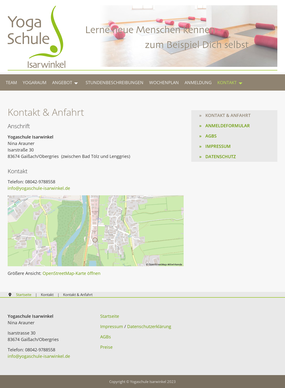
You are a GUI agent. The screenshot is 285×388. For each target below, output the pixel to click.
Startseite (109, 316)
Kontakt (227, 82)
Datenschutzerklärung (149, 326)
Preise (106, 347)
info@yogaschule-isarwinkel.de (39, 188)
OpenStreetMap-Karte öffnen (71, 273)
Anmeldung (198, 82)
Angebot (62, 82)
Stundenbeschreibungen (114, 82)
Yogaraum (34, 82)
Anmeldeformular (227, 125)
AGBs (211, 136)
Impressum (218, 146)
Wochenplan (164, 82)
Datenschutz (220, 156)
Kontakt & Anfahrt (228, 115)
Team (11, 82)
